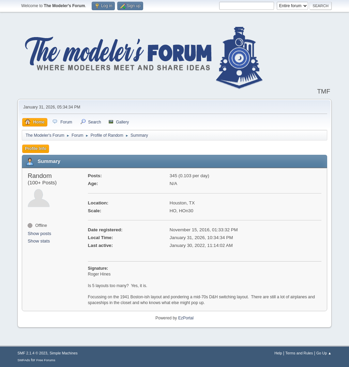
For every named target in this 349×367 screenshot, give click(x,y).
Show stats (39, 241)
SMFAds (23, 360)
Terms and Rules (299, 353)
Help (278, 353)
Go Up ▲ (324, 353)
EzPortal (186, 318)
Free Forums (45, 360)
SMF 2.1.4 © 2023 (32, 353)
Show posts (39, 233)
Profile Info (35, 148)
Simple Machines (64, 353)
